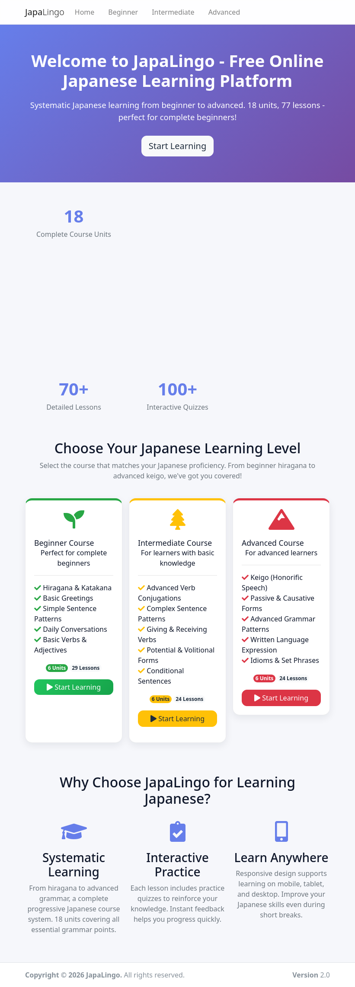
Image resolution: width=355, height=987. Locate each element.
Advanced (224, 12)
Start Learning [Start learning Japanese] (178, 146)
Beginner (123, 12)
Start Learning (74, 687)
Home (85, 12)
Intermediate (173, 12)
